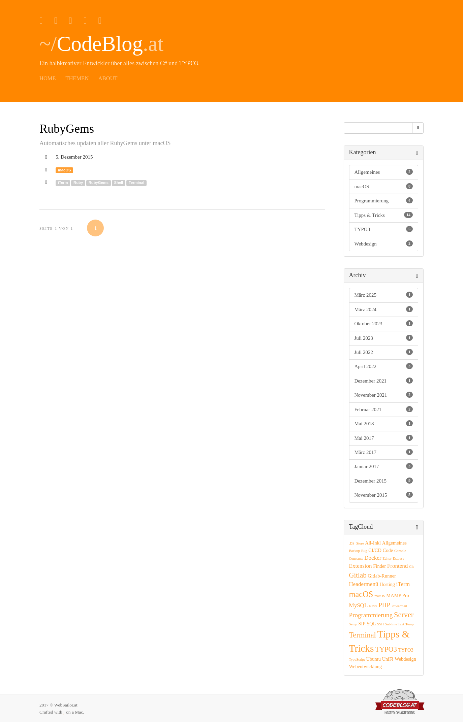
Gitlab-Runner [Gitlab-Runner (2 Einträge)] (382, 576)
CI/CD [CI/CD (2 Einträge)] (374, 550)
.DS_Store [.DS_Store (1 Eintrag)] (356, 543)
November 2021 (383, 395)
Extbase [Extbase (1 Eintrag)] (398, 558)
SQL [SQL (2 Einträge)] (371, 623)
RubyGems (66, 128)
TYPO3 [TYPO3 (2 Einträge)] (405, 650)
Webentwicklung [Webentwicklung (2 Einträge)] (365, 666)
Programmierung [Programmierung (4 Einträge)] (371, 615)
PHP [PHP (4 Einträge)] (384, 605)
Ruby (78, 182)
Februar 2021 (383, 409)
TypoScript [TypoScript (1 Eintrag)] (357, 659)
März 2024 (383, 309)
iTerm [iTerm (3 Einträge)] (403, 584)
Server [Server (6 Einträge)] (403, 615)
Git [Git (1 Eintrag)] (411, 566)
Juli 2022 (383, 352)
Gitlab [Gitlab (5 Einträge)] (358, 575)
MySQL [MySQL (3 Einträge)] (358, 605)
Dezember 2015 (383, 481)
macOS (64, 170)
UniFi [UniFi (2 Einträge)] (388, 659)
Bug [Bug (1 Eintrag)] (364, 551)
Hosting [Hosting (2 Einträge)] (387, 584)
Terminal (136, 182)
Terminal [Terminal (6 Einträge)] (362, 635)
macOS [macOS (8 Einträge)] (361, 594)
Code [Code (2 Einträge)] (388, 550)
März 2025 (383, 295)
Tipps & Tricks (383, 215)
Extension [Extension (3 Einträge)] (360, 566)
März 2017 (383, 452)
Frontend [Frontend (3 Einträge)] (397, 566)
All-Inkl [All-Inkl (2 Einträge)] (373, 543)
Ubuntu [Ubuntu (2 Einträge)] (373, 659)
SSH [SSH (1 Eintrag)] (380, 624)
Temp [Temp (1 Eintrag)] (409, 624)
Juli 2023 (383, 338)
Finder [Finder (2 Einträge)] (379, 566)
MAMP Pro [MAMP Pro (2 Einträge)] (397, 595)
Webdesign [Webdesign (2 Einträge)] (405, 659)
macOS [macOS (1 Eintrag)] (379, 596)
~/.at (101, 44)
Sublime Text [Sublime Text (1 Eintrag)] (394, 624)
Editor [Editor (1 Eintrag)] (387, 558)
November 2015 (383, 495)
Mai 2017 (383, 438)
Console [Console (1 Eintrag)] (400, 551)
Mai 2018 (383, 423)
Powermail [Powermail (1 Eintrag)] (399, 606)
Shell (118, 182)
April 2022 (383, 366)
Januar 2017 (383, 466)
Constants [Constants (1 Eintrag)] (356, 558)
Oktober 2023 (383, 323)
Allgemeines (383, 172)
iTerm (63, 182)
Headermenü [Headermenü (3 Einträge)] (363, 584)
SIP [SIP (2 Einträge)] (362, 623)
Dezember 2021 (383, 381)
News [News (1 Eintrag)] (373, 606)
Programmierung (383, 200)
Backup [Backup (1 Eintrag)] (354, 551)
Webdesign (383, 243)
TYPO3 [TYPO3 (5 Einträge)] (386, 649)
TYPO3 (188, 63)
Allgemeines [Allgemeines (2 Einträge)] (394, 543)
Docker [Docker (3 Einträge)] (372, 558)
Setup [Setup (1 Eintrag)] (353, 624)
